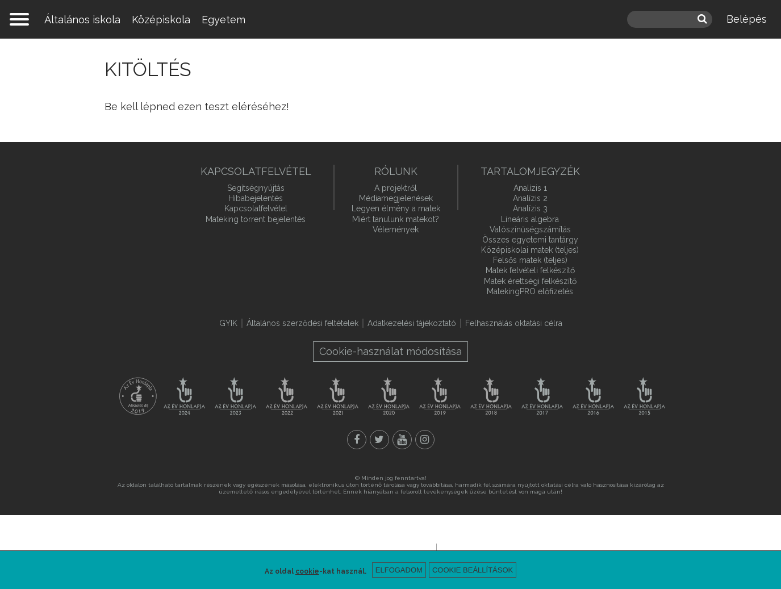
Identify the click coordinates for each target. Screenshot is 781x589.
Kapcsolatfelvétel (255, 208)
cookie (307, 571)
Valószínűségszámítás (530, 229)
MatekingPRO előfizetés (530, 291)
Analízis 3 (530, 208)
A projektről (395, 188)
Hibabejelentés (255, 198)
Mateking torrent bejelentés (256, 219)
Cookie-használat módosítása (390, 351)
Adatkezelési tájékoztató (411, 323)
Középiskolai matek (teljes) (530, 249)
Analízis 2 (530, 198)
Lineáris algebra (530, 219)
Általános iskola (82, 20)
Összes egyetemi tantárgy (530, 239)
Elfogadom (399, 570)
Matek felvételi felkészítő (530, 270)
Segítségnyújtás (256, 188)
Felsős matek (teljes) (530, 260)
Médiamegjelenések (396, 198)
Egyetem (223, 20)
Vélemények (396, 229)
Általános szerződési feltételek (302, 323)
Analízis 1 (530, 188)
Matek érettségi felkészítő (530, 281)
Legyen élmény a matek (396, 208)
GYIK (228, 323)
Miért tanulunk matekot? (395, 219)
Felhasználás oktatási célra (513, 323)
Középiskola (161, 20)
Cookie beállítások (472, 570)
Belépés (746, 19)
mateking (391, 19)
